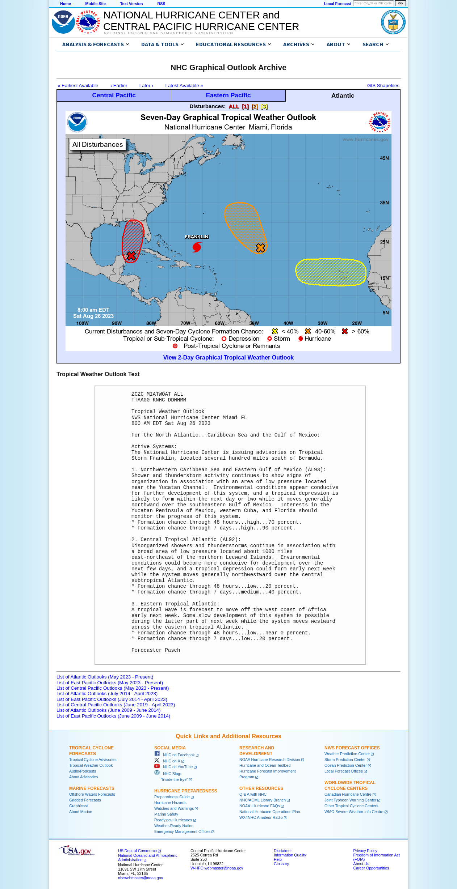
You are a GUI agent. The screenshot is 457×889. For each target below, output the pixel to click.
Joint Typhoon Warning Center (350, 800)
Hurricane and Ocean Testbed (264, 765)
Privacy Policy (365, 850)
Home (65, 3)
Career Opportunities (371, 868)
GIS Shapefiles (383, 85)
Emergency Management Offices (182, 831)
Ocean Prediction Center (345, 765)
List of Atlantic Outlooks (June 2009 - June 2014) (108, 710)
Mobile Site (95, 3)
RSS (161, 3)
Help (278, 859)
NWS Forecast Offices (352, 747)
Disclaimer (283, 850)
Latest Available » (184, 85)
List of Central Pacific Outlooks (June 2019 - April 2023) (115, 704)
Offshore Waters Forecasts (92, 794)
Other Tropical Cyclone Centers (351, 806)
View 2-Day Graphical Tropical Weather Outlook (228, 357)
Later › (146, 85)
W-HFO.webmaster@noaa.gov (216, 868)
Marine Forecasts (91, 788)
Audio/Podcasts (82, 771)
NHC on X (167, 761)
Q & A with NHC (253, 794)
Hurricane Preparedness (185, 791)
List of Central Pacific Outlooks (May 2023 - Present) (112, 688)
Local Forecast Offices (343, 771)
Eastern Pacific (228, 95)
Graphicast (78, 806)
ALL (233, 106)
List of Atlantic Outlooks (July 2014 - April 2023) (107, 693)
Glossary (281, 864)
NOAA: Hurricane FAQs (259, 806)
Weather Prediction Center (347, 754)
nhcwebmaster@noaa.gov (140, 878)
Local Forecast (337, 3)
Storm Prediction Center (345, 759)
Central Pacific (113, 95)
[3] (264, 106)
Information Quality (290, 855)
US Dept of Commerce (137, 850)
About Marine (80, 811)
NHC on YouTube (173, 767)
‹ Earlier (118, 85)
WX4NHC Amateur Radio (261, 817)
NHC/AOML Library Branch (262, 800)
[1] (245, 106)
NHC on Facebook (174, 755)
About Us (361, 864)
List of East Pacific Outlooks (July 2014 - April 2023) (111, 699)
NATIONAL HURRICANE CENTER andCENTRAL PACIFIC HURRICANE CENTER (201, 20)
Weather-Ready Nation (173, 826)
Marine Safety (166, 814)
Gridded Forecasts (85, 800)
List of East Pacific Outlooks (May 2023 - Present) (109, 682)
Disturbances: (207, 106)
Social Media (170, 747)
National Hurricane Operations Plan (269, 811)
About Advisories (83, 777)
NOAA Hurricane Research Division (269, 759)
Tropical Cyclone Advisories (93, 759)
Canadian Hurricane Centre (348, 794)
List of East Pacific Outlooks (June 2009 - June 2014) (113, 716)
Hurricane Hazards (170, 802)
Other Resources (261, 788)
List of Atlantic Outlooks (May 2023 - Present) (104, 677)
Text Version (131, 3)
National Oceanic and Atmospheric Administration (168, 33)
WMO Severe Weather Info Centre (353, 811)
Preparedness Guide (172, 797)
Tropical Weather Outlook (91, 765)
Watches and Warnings (174, 808)
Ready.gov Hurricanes (173, 820)
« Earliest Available (78, 85)
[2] (254, 106)
